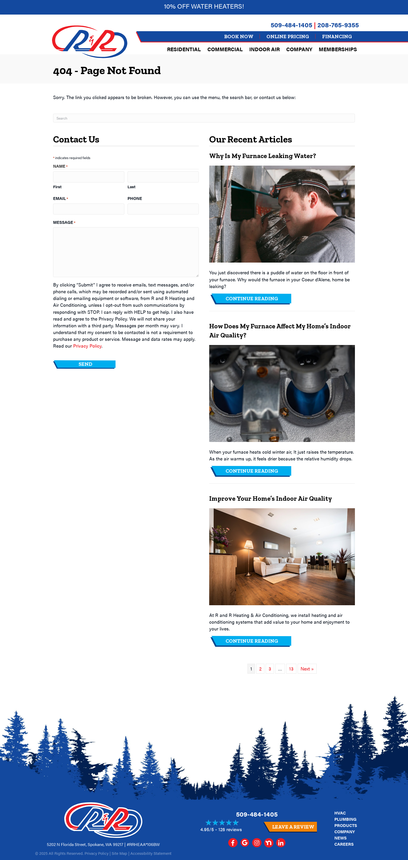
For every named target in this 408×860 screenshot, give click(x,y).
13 (291, 668)
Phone (135, 198)
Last (131, 185)
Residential (184, 49)
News (340, 838)
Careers (344, 844)
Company (299, 49)
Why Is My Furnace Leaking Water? (262, 156)
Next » (307, 668)
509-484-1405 (291, 24)
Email (60, 198)
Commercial (225, 49)
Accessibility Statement (150, 853)
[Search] (204, 118)
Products (345, 825)
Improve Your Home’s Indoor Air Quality (270, 498)
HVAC (340, 813)
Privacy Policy (87, 344)
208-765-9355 (338, 24)
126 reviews (230, 829)
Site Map (119, 853)
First (57, 185)
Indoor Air (264, 49)
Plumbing (345, 819)
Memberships (338, 49)
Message (64, 221)
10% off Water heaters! (204, 5)
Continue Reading (252, 298)
